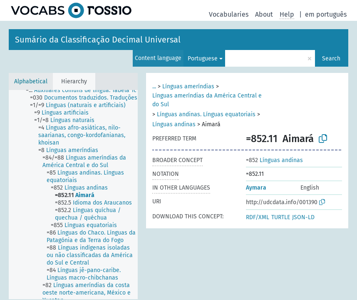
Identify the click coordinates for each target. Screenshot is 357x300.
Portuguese (203, 58)
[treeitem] (84, 90)
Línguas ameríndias (188, 86)
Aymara (256, 187)
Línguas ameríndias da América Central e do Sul (207, 100)
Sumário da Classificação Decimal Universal (98, 40)
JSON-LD (303, 217)
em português (326, 14)
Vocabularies (228, 14)
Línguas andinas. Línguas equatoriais (206, 114)
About (264, 14)
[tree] (73, 194)
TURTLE (280, 217)
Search (331, 58)
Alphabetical (30, 81)
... (154, 86)
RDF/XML (257, 217)
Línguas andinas (174, 124)
